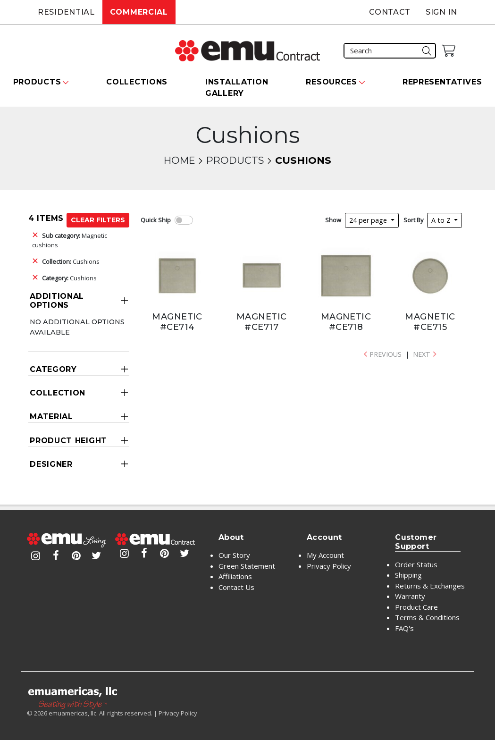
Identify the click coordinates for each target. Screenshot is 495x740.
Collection (57, 392)
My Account (325, 555)
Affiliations (235, 576)
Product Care (416, 607)
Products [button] (37, 81)
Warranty (410, 596)
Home (179, 160)
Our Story (234, 555)
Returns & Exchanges (430, 585)
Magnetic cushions (69, 240)
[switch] (184, 220)
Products (235, 160)
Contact (390, 12)
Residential (66, 12)
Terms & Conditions (427, 617)
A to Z (442, 220)
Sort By (413, 220)
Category (53, 369)
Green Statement (246, 566)
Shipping (408, 575)
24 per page (369, 220)
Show (333, 220)
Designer (51, 464)
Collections (137, 81)
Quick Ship (156, 220)
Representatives (442, 81)
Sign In (441, 12)
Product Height (68, 440)
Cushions (71, 261)
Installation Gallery (236, 87)
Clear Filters (98, 220)
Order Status (416, 564)
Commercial (139, 12)
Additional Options (57, 301)
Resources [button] (331, 81)
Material (51, 416)
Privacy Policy (329, 566)
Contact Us (236, 587)
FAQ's (404, 628)
